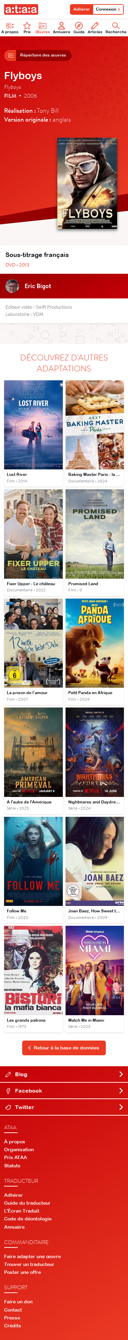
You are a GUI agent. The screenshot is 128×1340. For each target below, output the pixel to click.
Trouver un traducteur (29, 1264)
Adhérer (81, 9)
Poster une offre (22, 1272)
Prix (27, 28)
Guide (79, 28)
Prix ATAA (15, 1157)
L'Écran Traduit (21, 1211)
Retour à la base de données (63, 1047)
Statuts (12, 1165)
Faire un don (18, 1301)
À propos (14, 1141)
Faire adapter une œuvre (32, 1256)
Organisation (19, 1149)
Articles (95, 28)
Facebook (64, 1090)
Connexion (108, 9)
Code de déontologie (28, 1218)
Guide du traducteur (27, 1203)
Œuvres (42, 28)
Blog (64, 1074)
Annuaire (61, 28)
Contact (13, 1310)
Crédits (12, 1325)
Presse (12, 1317)
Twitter (64, 1107)
